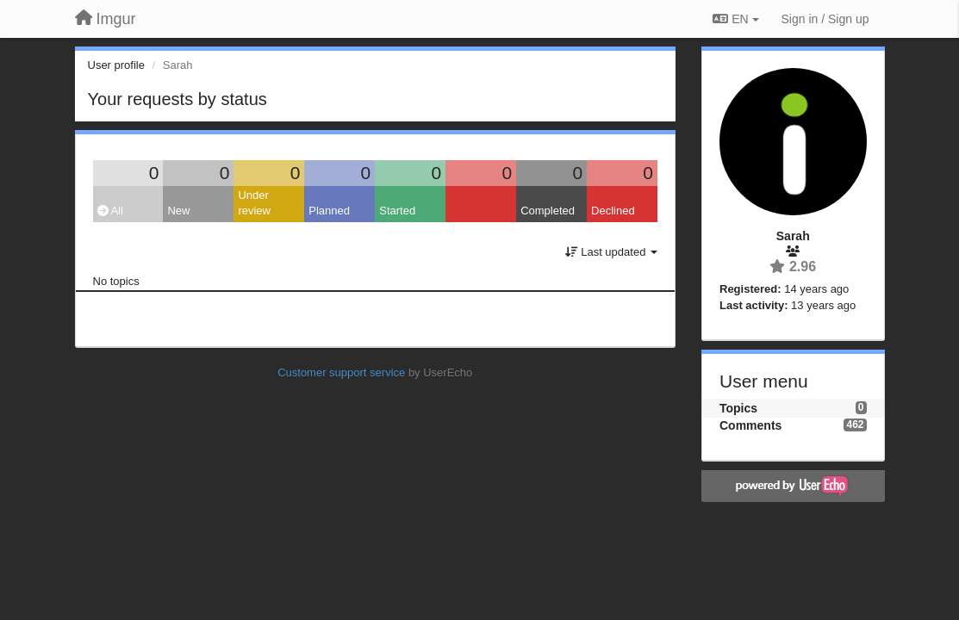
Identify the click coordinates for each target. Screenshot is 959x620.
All (110, 210)
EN (735, 19)
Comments (750, 425)
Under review (254, 203)
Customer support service (341, 372)
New (178, 210)
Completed (547, 210)
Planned (329, 210)
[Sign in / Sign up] (825, 19)
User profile (116, 65)
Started (397, 210)
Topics (738, 408)
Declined (613, 210)
